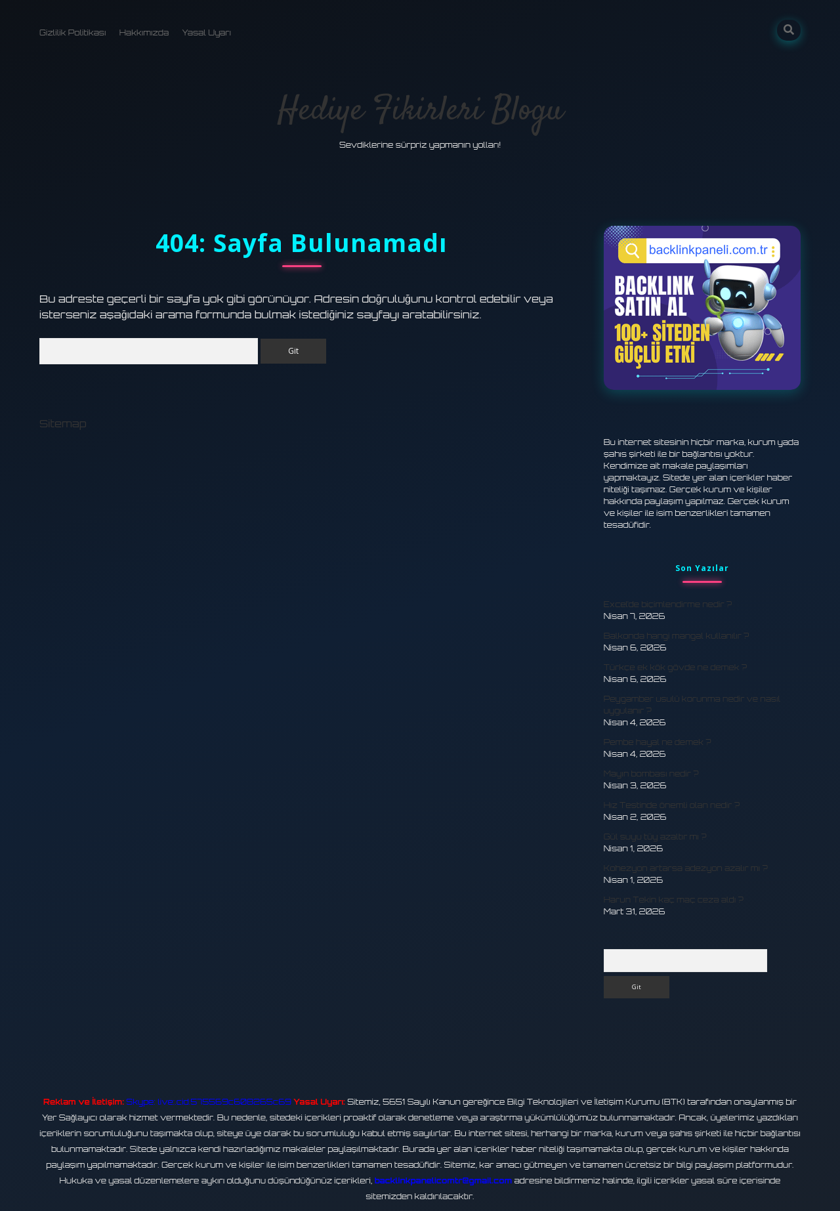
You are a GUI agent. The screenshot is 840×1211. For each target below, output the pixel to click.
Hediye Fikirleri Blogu (420, 111)
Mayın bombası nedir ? (651, 773)
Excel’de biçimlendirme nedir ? (668, 604)
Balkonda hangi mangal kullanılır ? (676, 636)
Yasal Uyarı (206, 32)
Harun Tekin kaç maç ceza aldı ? (674, 899)
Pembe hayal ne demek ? (657, 742)
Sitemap (63, 423)
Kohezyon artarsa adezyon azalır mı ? (686, 868)
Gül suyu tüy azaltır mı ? (655, 836)
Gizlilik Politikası (72, 32)
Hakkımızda (144, 32)
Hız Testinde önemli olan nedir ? (672, 805)
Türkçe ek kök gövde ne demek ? (675, 667)
